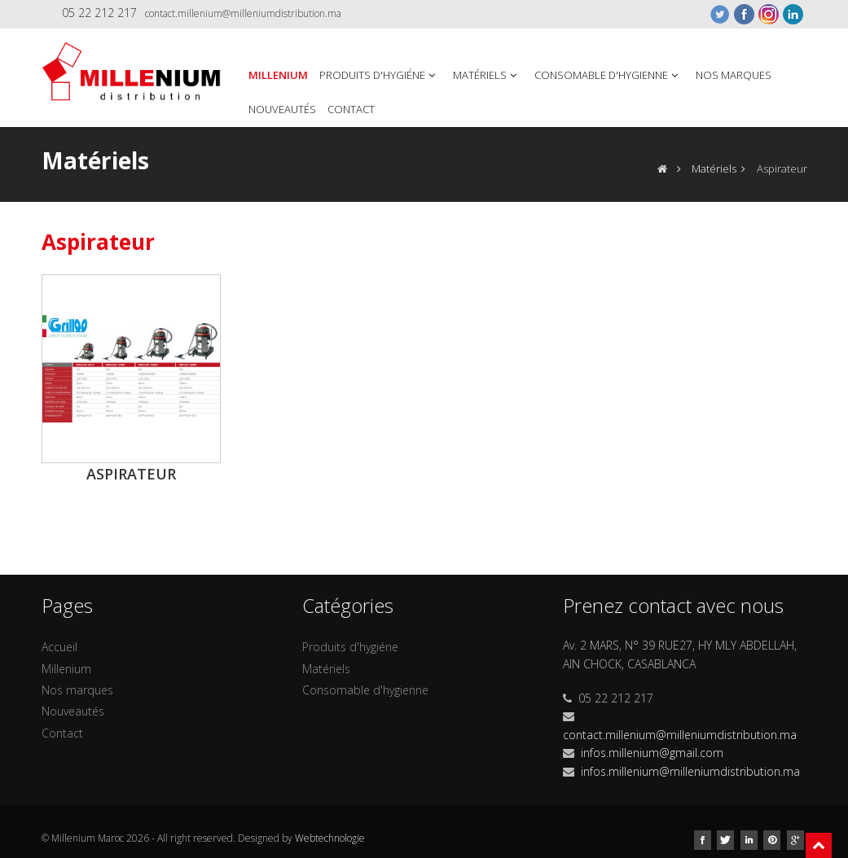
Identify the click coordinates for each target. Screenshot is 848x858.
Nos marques (733, 75)
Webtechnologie (330, 838)
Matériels (486, 75)
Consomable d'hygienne (607, 75)
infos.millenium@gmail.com (652, 752)
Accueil (59, 646)
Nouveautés (282, 109)
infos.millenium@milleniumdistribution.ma (690, 771)
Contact (351, 109)
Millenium (278, 75)
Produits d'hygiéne (378, 75)
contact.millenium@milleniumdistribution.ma (243, 13)
